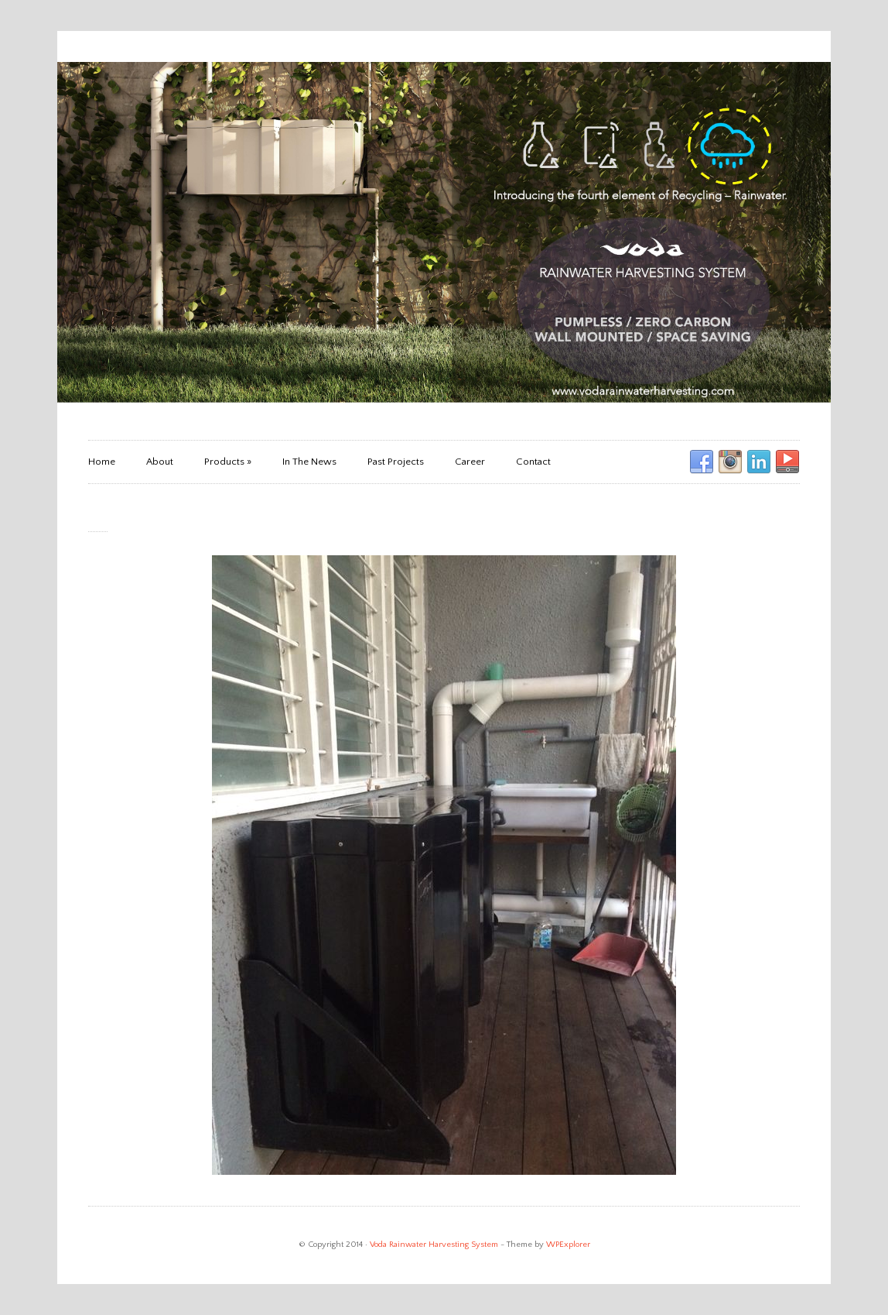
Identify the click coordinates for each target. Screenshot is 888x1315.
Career (470, 461)
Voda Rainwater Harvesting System (434, 1244)
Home (101, 461)
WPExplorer (568, 1244)
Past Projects (395, 461)
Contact (533, 461)
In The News (309, 461)
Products (227, 461)
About (159, 461)
